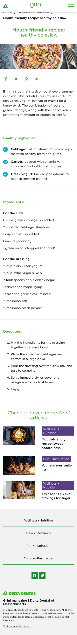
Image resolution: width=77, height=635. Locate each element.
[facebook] (6, 79)
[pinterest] (26, 79)
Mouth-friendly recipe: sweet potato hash (54, 443)
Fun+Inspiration (38, 546)
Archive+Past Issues (38, 558)
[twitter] (16, 79)
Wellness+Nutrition (38, 520)
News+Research (38, 533)
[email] (36, 79)
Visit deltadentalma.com (17, 626)
